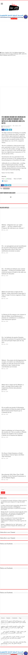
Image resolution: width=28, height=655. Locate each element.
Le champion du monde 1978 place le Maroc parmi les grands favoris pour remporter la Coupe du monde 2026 (14, 488)
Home (2, 52)
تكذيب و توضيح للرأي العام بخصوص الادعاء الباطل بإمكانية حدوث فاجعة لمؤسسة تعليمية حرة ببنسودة (13, 607)
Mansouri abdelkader (7, 111)
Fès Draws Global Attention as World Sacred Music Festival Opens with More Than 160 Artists (13, 441)
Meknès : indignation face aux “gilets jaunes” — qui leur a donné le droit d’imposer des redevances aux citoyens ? (13, 212)
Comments (14, 604)
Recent (3, 604)
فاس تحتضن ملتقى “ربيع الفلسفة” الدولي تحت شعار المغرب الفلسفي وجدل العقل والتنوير (13, 618)
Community (6, 174)
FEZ (11, 52)
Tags (20, 604)
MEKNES (7, 113)
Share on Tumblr (18, 164)
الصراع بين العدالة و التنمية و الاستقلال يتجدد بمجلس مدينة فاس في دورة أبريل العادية (13, 623)
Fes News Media (10, 158)
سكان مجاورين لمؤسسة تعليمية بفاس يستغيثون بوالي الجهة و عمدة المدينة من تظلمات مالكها (12, 613)
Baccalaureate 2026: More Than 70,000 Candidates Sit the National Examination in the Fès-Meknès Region (14, 462)
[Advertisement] (14, 36)
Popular (8, 604)
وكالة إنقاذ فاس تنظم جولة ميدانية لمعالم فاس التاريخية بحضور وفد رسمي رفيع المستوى (13, 628)
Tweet (3, 164)
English (7, 52)
